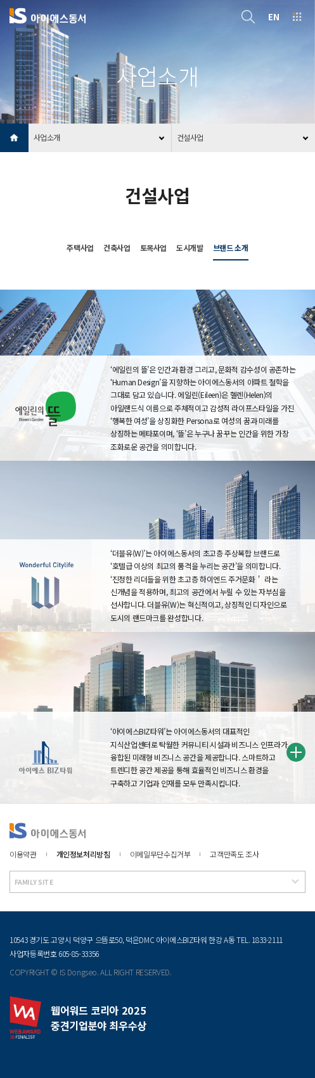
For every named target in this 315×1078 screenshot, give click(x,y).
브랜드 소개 (230, 247)
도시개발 (189, 247)
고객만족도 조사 (234, 854)
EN (273, 16)
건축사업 (117, 247)
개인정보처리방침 (83, 854)
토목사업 (153, 247)
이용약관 (23, 854)
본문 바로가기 (0, 0)
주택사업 (80, 247)
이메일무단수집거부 (160, 854)
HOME (14, 138)
